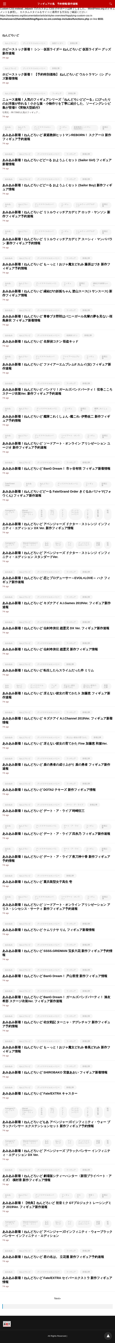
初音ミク (91, 1196)
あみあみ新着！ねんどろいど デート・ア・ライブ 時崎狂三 (43, 810)
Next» (57, 1298)
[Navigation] (4, 4)
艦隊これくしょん (100, 409)
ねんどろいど (10, 43)
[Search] (110, 4)
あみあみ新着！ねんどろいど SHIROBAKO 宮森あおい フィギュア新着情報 (54, 1072)
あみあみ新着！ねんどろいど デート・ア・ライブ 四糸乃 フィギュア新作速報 (56, 833)
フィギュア (56, 93)
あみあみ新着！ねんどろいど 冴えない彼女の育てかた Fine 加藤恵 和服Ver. (54, 743)
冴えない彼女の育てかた (69, 686)
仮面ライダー (57, 43)
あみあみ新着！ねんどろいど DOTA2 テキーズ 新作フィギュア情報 (49, 789)
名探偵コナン (72, 335)
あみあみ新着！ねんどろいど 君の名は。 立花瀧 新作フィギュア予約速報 (53, 1257)
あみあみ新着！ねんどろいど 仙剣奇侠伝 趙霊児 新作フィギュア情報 (50, 649)
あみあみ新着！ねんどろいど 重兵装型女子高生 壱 (37, 881)
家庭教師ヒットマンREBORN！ (82, 128)
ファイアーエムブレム (71, 357)
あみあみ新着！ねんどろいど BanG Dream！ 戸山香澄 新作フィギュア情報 (54, 976)
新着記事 (74, 43)
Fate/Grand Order (10, 484)
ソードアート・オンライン (70, 436)
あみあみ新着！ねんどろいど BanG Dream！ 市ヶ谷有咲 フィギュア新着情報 (56, 468)
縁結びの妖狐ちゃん (100, 284)
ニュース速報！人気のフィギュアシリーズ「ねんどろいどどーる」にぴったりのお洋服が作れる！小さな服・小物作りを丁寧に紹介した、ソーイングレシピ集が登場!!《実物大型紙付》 (56, 103)
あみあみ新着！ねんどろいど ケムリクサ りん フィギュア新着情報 (48, 929)
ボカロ (79, 1196)
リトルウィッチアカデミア (85, 205)
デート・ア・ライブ (74, 805)
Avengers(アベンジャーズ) (10, 512)
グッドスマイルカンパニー (34, 43)
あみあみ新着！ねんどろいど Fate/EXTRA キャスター (39, 1093)
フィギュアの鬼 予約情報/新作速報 (57, 3)
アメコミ (62, 513)
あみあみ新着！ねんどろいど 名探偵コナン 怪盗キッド (40, 341)
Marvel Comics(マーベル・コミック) (27, 513)
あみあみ (8, 128)
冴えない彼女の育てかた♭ (89, 686)
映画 (108, 511)
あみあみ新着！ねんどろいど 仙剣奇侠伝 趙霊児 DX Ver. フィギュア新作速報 (55, 628)
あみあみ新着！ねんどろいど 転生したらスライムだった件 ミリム (48, 670)
